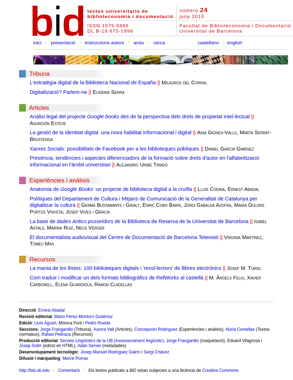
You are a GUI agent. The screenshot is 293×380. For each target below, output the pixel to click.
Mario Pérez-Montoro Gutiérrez (83, 316)
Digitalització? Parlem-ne (58, 92)
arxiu (139, 42)
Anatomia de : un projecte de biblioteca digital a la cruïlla (111, 189)
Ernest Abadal (51, 310)
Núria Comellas (240, 329)
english (234, 42)
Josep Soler (30, 345)
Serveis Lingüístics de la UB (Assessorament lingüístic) (111, 340)
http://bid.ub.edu (34, 370)
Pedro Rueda (97, 323)
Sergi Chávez (156, 352)
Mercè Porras (75, 358)
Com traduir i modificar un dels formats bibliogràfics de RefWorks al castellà (116, 277)
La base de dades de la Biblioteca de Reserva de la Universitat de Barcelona (139, 221)
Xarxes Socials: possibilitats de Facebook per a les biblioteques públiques (114, 149)
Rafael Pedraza (56, 334)
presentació (63, 42)
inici (37, 42)
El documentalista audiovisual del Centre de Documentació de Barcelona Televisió (124, 237)
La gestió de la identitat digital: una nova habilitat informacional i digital (110, 132)
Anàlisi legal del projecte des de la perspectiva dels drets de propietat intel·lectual (140, 116)
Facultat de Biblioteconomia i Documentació (235, 25)
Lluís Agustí (45, 323)
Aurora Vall (103, 329)
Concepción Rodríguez (156, 329)
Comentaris (69, 370)
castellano (208, 42)
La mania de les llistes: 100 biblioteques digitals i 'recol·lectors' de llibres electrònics (126, 268)
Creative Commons (220, 370)
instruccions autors (104, 42)
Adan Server (89, 345)
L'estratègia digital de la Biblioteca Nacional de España (93, 82)
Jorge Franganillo (56, 329)
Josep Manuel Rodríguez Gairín (110, 352)
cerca (159, 42)
